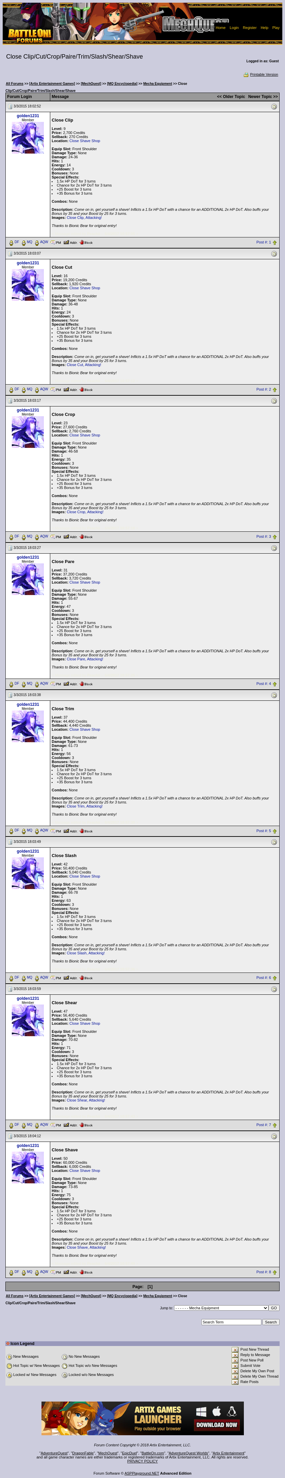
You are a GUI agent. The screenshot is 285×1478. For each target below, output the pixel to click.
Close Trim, (76, 806)
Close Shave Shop (84, 141)
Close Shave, (78, 1247)
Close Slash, (77, 953)
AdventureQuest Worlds (188, 1453)
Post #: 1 (263, 242)
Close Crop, (76, 512)
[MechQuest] (91, 84)
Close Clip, (76, 218)
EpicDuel (129, 1453)
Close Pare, (76, 659)
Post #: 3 (263, 536)
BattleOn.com (153, 1453)
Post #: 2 (263, 389)
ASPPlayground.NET (141, 1473)
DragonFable (83, 1453)
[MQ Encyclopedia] (122, 84)
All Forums (14, 84)
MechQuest (107, 1453)
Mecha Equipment (157, 84)
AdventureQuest (54, 1453)
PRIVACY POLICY (142, 1461)
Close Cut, (75, 365)
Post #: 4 (263, 684)
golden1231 (28, 115)
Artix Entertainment (229, 1453)
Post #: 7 (263, 1125)
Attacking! (94, 218)
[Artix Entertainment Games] (52, 84)
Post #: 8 (263, 1272)
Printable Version (260, 74)
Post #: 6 (263, 978)
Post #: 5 (263, 831)
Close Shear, (77, 1100)
